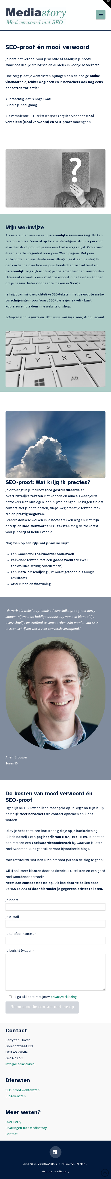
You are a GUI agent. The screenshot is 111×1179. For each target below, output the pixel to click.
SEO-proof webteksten (23, 1090)
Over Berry (13, 1122)
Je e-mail (55, 921)
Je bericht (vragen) (55, 954)
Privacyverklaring (74, 1164)
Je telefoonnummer (55, 938)
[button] (100, 14)
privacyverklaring (64, 997)
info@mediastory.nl (21, 1064)
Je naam (55, 904)
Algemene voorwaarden (40, 1164)
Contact (12, 1134)
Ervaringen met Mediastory (26, 1128)
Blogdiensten (16, 1096)
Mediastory (61, 1171)
